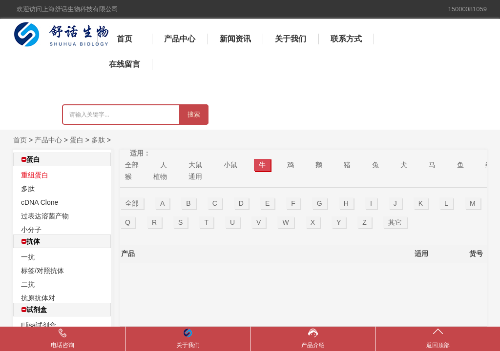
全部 (132, 165)
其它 (395, 222)
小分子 (31, 230)
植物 (160, 176)
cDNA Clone (39, 202)
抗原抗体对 (38, 298)
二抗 (28, 284)
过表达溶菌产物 (45, 216)
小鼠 (230, 165)
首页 (124, 39)
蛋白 (76, 140)
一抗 (28, 257)
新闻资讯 (235, 39)
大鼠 (195, 165)
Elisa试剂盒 (38, 325)
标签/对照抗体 (42, 270)
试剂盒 (34, 309)
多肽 (98, 140)
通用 (195, 176)
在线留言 (124, 64)
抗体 (30, 241)
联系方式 (346, 39)
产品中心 (179, 39)
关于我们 (290, 39)
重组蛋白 (34, 175)
